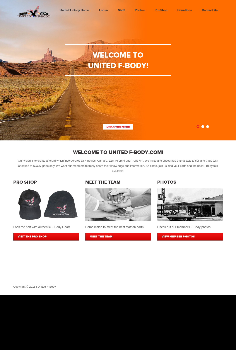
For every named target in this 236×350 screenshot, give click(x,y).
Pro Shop (161, 10)
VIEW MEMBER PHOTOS (178, 236)
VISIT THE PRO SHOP (32, 236)
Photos (140, 10)
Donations (184, 10)
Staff (121, 10)
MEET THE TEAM (101, 236)
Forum (103, 10)
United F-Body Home (74, 10)
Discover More (118, 126)
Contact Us (210, 10)
